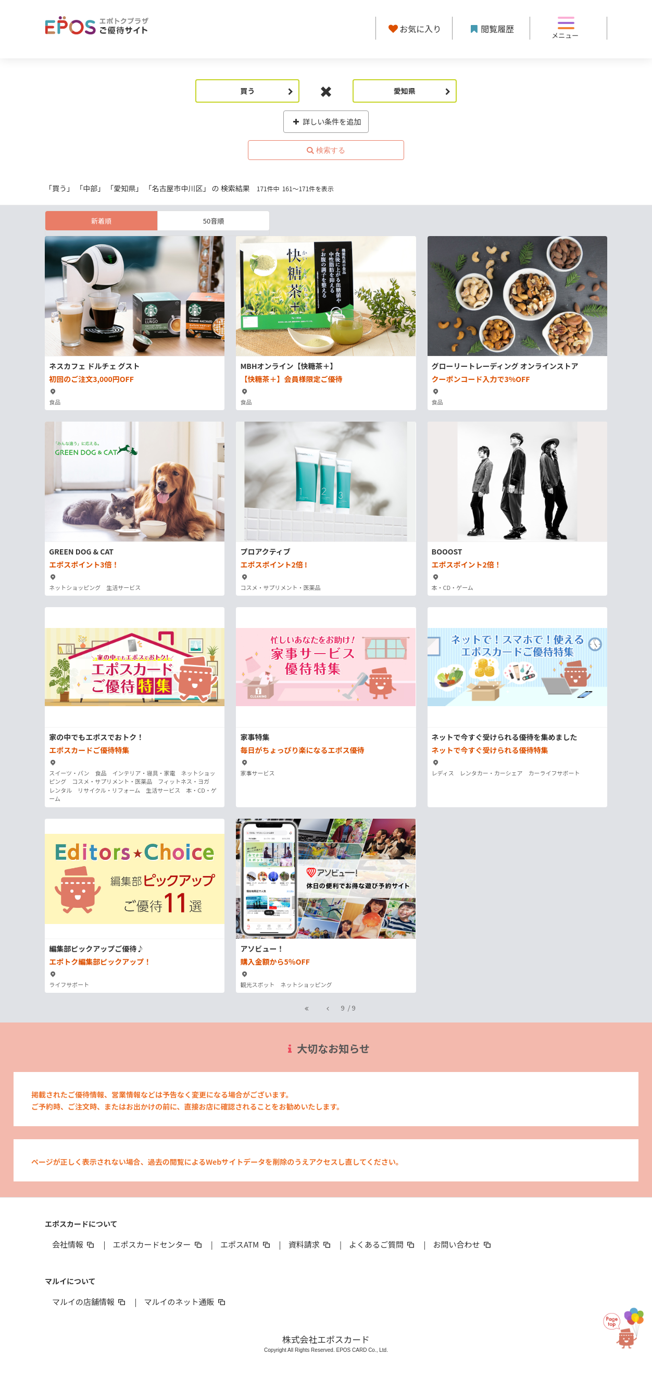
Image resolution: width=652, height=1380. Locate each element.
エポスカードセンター (157, 1244)
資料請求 (310, 1244)
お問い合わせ (463, 1244)
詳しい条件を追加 (326, 121)
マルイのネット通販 (185, 1301)
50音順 (213, 221)
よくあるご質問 (382, 1244)
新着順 (101, 221)
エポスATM (246, 1244)
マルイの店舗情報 (89, 1301)
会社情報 (74, 1244)
